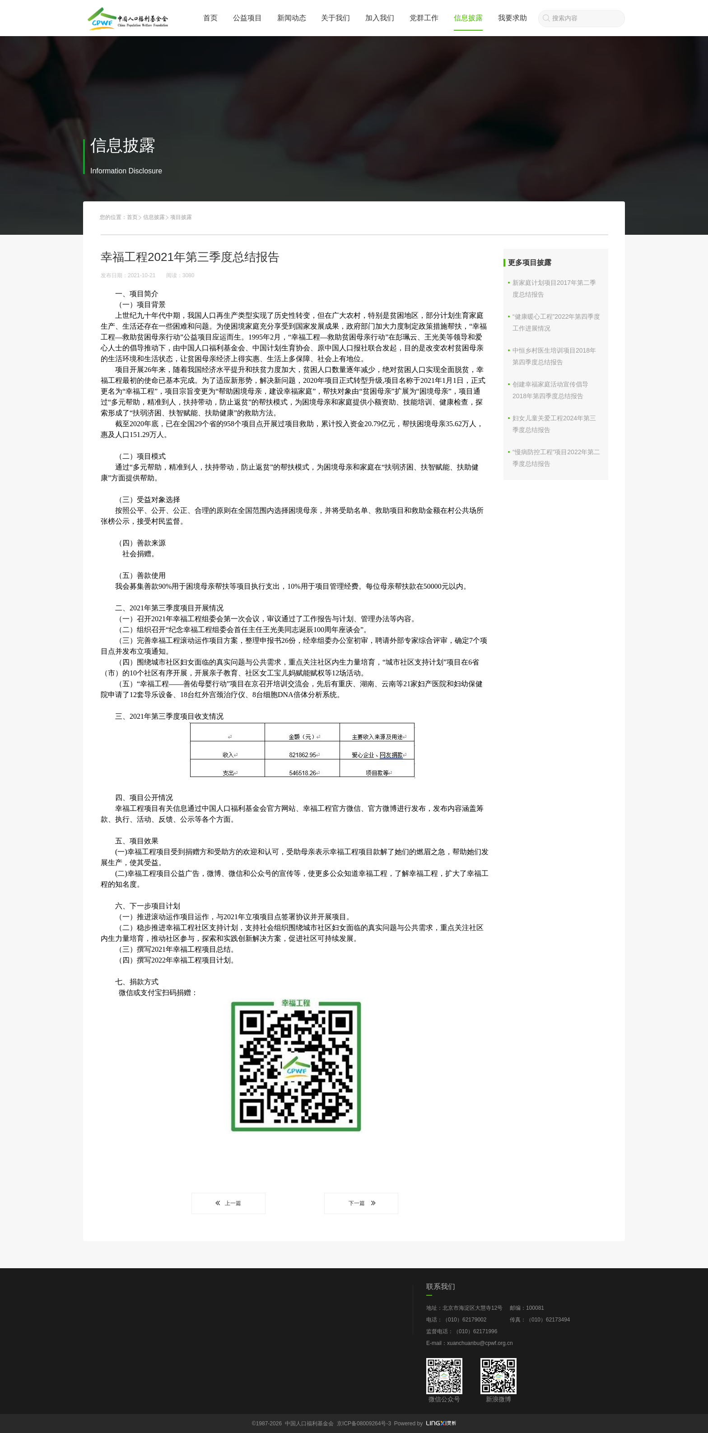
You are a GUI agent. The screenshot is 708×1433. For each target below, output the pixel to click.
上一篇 (228, 1203)
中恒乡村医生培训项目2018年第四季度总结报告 (554, 356)
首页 (210, 18)
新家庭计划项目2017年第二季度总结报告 (554, 288)
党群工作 (424, 18)
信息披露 (468, 18)
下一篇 (361, 1203)
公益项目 (247, 18)
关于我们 (335, 18)
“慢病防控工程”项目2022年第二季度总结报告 (556, 457)
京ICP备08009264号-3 (364, 1423)
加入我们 (379, 18)
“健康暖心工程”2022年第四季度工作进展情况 (556, 322)
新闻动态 (291, 18)
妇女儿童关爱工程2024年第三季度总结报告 (554, 423)
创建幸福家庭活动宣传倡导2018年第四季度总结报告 (550, 390)
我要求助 (512, 18)
